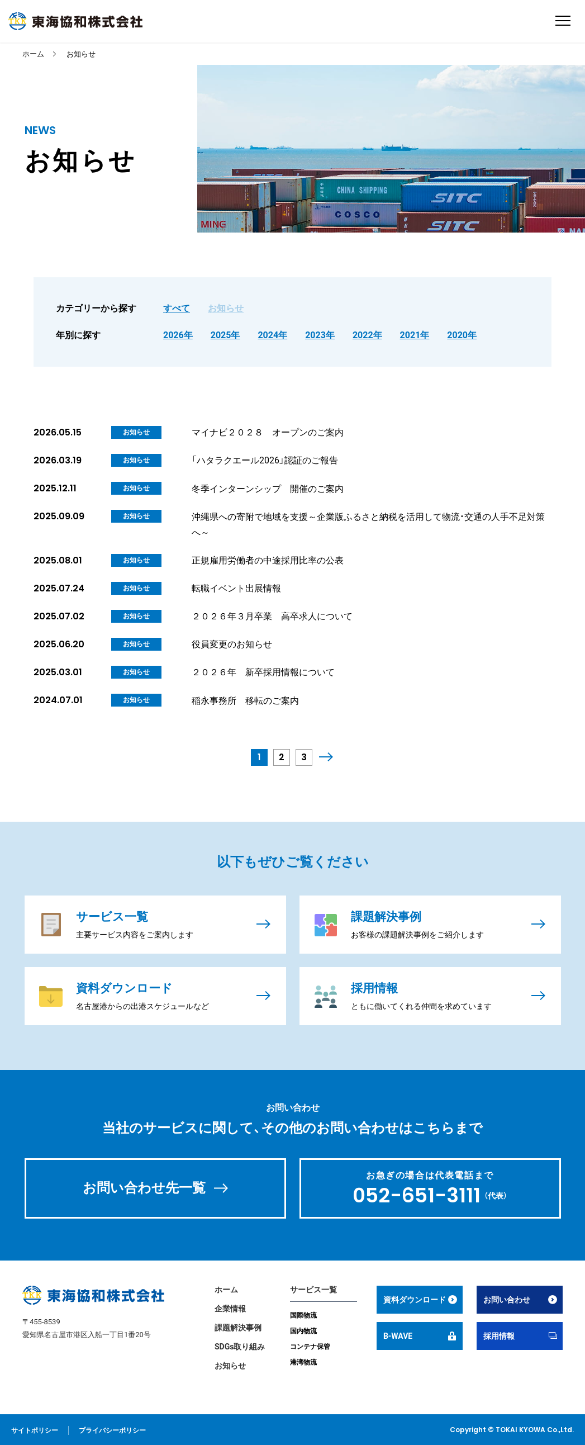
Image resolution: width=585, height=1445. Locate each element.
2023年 (320, 335)
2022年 (367, 335)
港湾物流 (303, 1361)
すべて (176, 308)
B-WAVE (397, 1334)
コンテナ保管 (310, 1345)
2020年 (462, 335)
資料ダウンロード (414, 1298)
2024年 (272, 335)
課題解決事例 (238, 1326)
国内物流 (303, 1330)
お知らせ (81, 54)
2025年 (225, 335)
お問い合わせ (506, 1298)
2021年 (415, 335)
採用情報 (499, 1334)
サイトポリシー (34, 1429)
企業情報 (230, 1307)
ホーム (33, 54)
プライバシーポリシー (112, 1429)
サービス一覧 (313, 1288)
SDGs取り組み (240, 1345)
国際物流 (303, 1314)
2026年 (178, 335)
